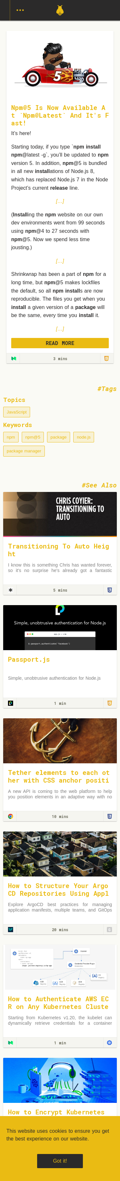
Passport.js (29, 659)
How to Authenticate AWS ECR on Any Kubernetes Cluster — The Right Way (58, 1006)
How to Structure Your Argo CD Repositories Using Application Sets (58, 893)
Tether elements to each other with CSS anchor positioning (59, 780)
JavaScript (17, 412)
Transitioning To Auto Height (58, 550)
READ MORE (60, 343)
